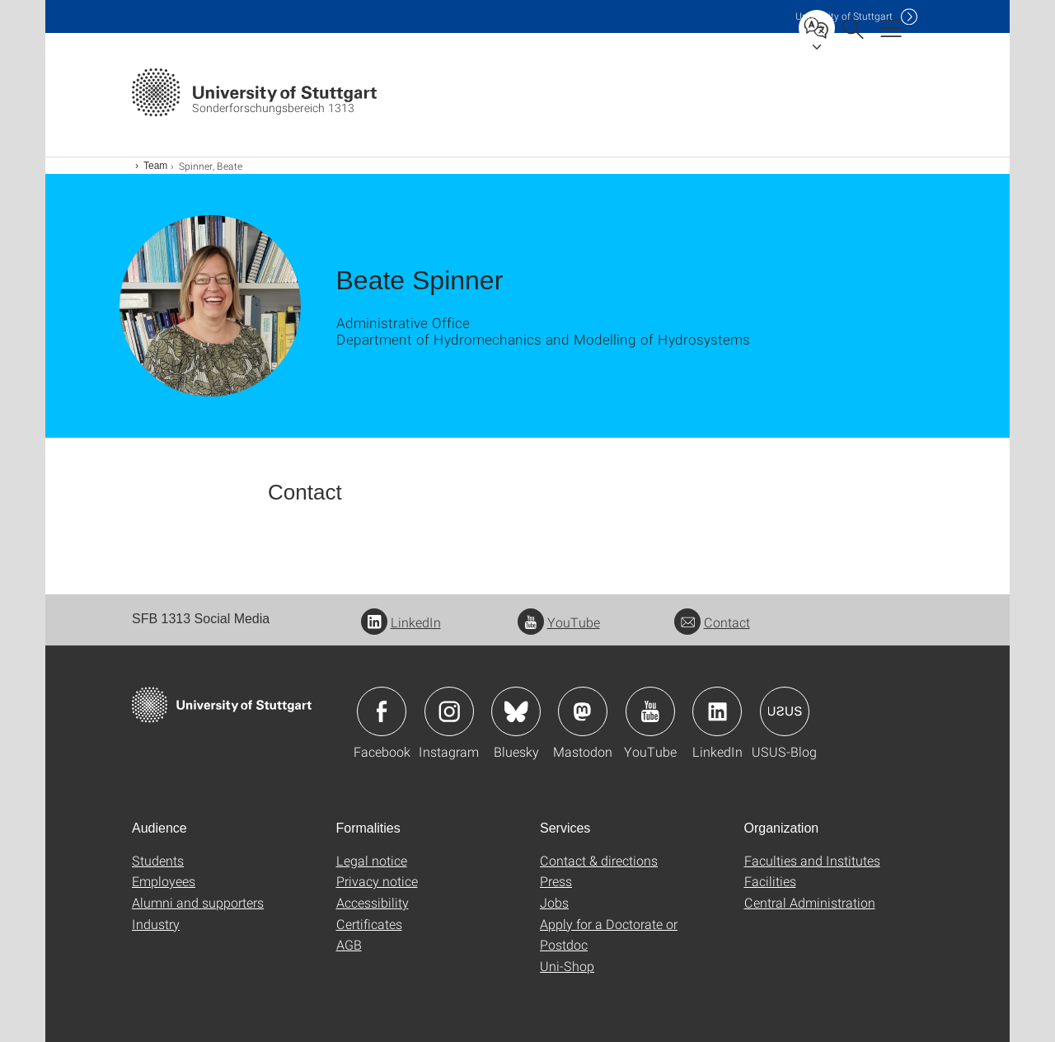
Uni (844, 16)
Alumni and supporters (198, 902)
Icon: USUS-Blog (784, 711)
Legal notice (371, 860)
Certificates (369, 923)
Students (158, 860)
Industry (156, 923)
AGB (349, 944)
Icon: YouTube (650, 711)
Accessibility (372, 902)
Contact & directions (599, 860)
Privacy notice (377, 880)
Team (155, 165)
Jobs (554, 902)
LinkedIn (401, 622)
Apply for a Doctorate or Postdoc (609, 934)
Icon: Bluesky (516, 711)
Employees (163, 880)
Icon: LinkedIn (717, 711)
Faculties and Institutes (812, 860)
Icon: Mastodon (582, 711)
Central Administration (809, 902)
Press (556, 880)
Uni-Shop (567, 965)
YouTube (559, 622)
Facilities (770, 880)
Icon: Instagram (449, 711)
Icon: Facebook (381, 711)
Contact (712, 622)
